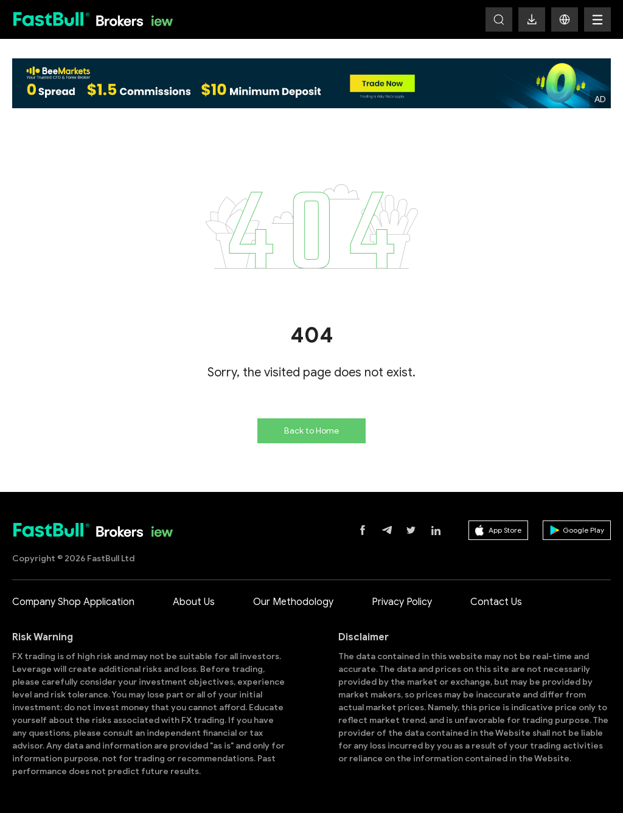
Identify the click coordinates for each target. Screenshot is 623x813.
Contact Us (496, 602)
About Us (194, 602)
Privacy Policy (402, 602)
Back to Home (311, 431)
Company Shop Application (73, 602)
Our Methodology (293, 602)
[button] (564, 19)
